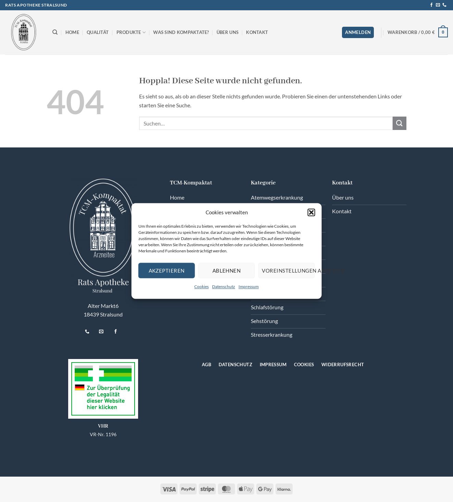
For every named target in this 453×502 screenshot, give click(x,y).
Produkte (131, 32)
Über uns (227, 32)
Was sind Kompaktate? (181, 32)
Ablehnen (226, 270)
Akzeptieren (167, 270)
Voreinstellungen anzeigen (288, 270)
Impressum (248, 286)
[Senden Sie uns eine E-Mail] (438, 5)
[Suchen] (55, 32)
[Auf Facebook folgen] (431, 5)
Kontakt (257, 32)
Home (72, 32)
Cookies (201, 286)
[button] (311, 212)
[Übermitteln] (399, 123)
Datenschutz (223, 286)
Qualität (98, 32)
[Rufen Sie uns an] (444, 5)
